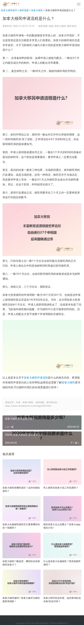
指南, (51, 26)
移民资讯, (72, 26)
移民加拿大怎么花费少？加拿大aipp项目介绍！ (61, 526)
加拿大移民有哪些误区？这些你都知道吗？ (21, 489)
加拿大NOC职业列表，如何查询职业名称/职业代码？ (62, 600)
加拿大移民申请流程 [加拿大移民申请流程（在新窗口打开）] (36, 377)
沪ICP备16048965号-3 (58, 623)
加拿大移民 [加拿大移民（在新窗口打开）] (68, 382)
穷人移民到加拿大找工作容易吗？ (60, 487)
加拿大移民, (60, 26)
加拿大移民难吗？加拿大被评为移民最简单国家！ (21, 600)
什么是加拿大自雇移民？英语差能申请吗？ (62, 563)
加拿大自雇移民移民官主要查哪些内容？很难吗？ (21, 526)
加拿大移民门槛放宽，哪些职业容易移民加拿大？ (21, 563)
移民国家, (43, 26)
